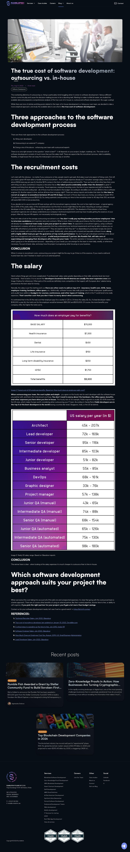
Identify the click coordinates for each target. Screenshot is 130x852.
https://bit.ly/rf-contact (82, 609)
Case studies (42, 3)
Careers (52, 3)
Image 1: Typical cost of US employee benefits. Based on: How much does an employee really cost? (48, 390)
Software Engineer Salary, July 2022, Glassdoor (32, 631)
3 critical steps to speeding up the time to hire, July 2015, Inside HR (40, 627)
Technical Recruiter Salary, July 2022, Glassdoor (33, 618)
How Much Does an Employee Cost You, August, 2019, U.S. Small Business (43, 635)
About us (70, 3)
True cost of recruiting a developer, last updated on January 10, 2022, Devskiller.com (46, 622)
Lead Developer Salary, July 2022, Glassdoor (31, 639)
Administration (76, 635)
